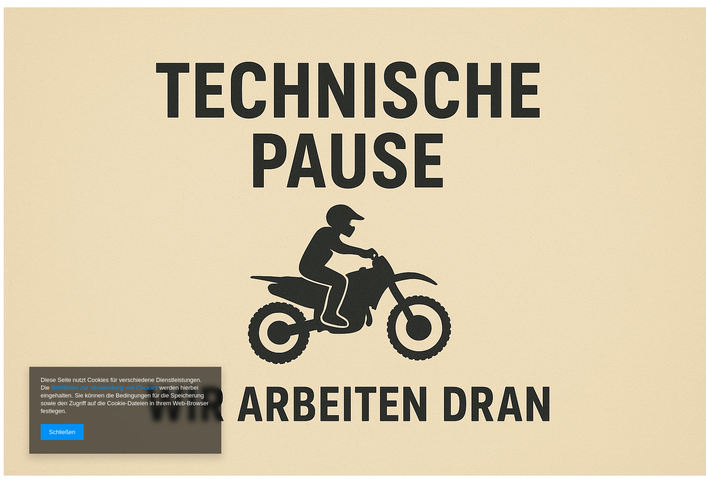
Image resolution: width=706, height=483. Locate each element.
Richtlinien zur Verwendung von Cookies (104, 387)
